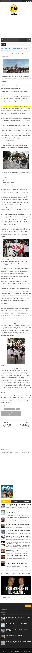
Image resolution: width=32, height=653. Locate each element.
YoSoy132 (21, 48)
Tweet (4, 412)
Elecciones (7, 48)
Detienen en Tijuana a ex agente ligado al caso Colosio (18, 533)
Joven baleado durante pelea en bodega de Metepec (18, 527)
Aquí (24, 650)
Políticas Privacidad (13, 650)
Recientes (16, 498)
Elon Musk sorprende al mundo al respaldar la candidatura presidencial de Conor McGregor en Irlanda (17, 561)
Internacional (15, 48)
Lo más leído (5, 498)
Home (2, 48)
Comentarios (26, 498)
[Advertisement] (11, 26)
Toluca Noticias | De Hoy (18, 648)
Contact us (28, 603)
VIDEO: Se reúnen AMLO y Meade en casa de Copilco (17, 521)
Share (10, 412)
